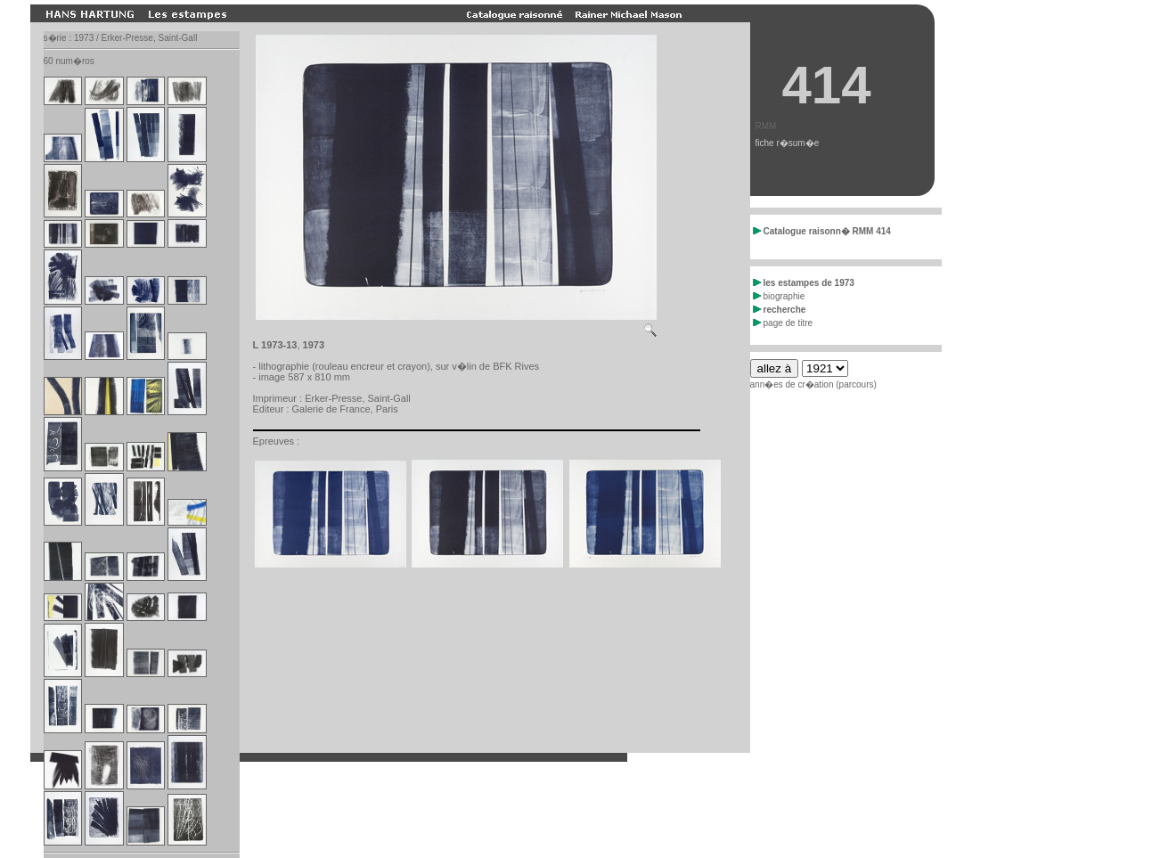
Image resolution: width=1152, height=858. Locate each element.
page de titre (783, 323)
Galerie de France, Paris (345, 409)
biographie (779, 296)
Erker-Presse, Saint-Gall (358, 398)
